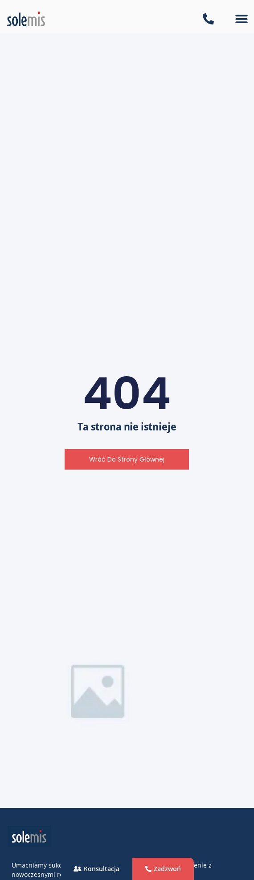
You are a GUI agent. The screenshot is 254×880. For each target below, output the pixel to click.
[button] (242, 19)
